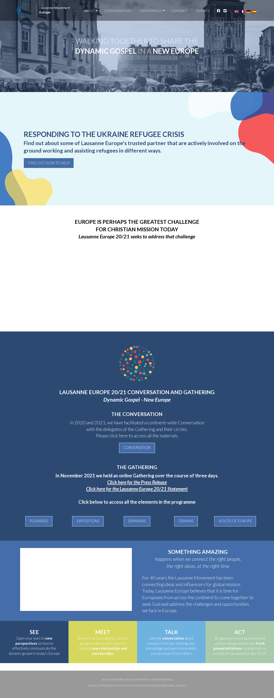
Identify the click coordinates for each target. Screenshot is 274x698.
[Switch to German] (248, 11)
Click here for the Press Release (137, 482)
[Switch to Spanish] (254, 11)
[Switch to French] (242, 11)
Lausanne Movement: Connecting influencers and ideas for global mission (137, 685)
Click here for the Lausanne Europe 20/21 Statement (137, 489)
